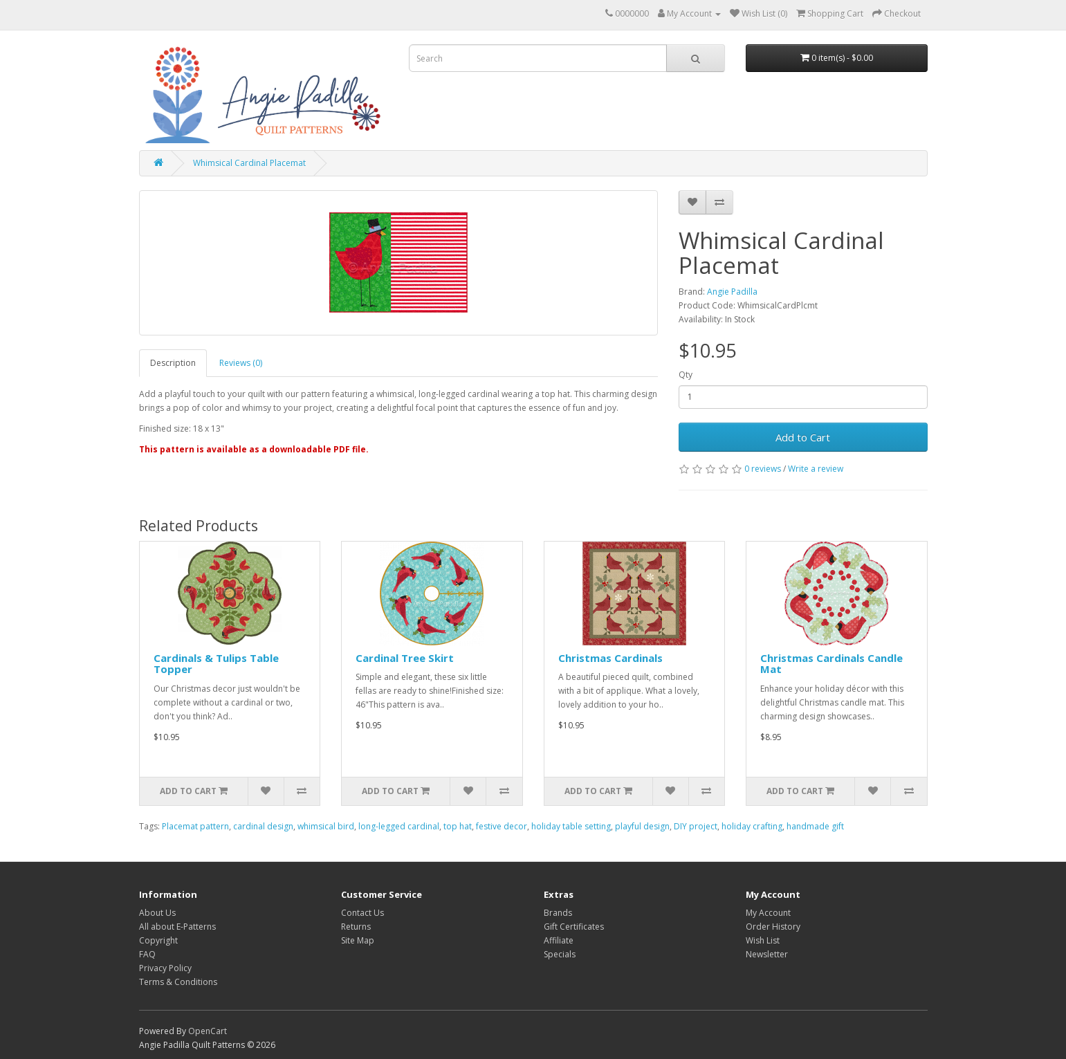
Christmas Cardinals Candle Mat (831, 663)
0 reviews (762, 469)
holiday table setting (571, 826)
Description (173, 363)
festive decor (501, 826)
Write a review (815, 469)
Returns (356, 926)
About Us (157, 913)
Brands (558, 913)
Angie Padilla (732, 291)
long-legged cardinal (398, 826)
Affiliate (558, 940)
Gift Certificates (574, 926)
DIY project (695, 826)
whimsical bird (325, 826)
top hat (457, 826)
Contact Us (362, 913)
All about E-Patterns (177, 926)
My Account (768, 913)
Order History (773, 926)
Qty (685, 374)
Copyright (158, 940)
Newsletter (767, 954)
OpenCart (207, 1031)
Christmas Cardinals (610, 658)
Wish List (763, 940)
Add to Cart (802, 437)
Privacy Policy (165, 968)
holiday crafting (752, 826)
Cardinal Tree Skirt (405, 658)
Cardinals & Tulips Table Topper (216, 663)
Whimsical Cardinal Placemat (249, 163)
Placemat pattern (195, 826)
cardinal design (263, 826)
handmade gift (815, 826)
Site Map (357, 940)
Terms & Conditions (178, 982)
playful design (642, 826)
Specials (560, 954)
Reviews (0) (240, 363)
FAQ (147, 954)
